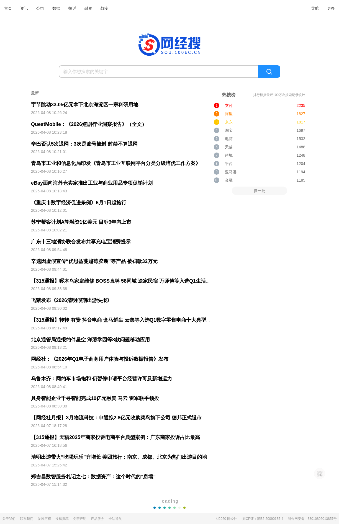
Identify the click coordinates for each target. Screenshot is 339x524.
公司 (40, 8)
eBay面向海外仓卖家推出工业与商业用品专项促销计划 (92, 183)
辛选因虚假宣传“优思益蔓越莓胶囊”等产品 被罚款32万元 (94, 261)
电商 (229, 138)
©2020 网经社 (226, 519)
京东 (229, 122)
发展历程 (44, 519)
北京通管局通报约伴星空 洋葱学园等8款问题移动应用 (90, 339)
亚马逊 (231, 172)
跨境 (229, 155)
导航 (315, 8)
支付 (229, 105)
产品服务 (97, 519)
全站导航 (115, 519)
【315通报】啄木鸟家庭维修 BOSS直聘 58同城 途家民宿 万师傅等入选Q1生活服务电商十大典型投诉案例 (148, 281)
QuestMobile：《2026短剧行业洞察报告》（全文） (89, 124)
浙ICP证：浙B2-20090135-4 (262, 519)
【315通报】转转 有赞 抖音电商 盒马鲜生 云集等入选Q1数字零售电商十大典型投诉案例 (128, 320)
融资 (88, 8)
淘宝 (229, 130)
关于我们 (9, 519)
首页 (8, 8)
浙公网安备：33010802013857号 (312, 519)
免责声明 (79, 519)
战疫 (104, 8)
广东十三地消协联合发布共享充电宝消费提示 (81, 241)
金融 (229, 180)
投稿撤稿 (62, 519)
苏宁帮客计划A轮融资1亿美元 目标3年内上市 (81, 222)
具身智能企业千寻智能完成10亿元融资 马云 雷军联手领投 (95, 398)
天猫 (229, 147)
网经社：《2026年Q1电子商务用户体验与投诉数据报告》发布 (99, 359)
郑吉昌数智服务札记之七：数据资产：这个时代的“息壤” (93, 476)
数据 (56, 8)
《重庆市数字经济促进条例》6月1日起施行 (78, 202)
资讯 (24, 8)
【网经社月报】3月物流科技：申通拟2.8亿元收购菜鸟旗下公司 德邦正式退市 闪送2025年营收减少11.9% (147, 417)
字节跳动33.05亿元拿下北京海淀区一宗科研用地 (84, 104)
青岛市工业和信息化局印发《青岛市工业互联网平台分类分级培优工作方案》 (116, 163)
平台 (229, 163)
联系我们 (26, 519)
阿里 (229, 114)
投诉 (72, 8)
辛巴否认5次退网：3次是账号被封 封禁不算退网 (84, 144)
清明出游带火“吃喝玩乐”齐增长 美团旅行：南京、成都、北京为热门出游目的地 (119, 457)
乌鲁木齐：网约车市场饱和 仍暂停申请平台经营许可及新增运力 (101, 378)
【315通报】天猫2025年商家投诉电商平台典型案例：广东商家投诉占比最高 (115, 437)
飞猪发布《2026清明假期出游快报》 (71, 300)
